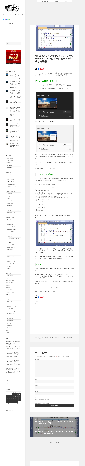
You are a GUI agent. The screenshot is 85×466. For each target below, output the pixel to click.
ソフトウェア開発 (10, 226)
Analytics (9, 160)
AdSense (9, 158)
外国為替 (9, 320)
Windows (8, 172)
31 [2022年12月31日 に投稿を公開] (17, 401)
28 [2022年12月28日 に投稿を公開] (11, 401)
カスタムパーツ (10, 270)
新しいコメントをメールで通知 (42, 399)
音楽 (7, 330)
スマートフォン (10, 261)
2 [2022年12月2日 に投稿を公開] (15, 394)
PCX (8, 268)
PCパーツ (9, 249)
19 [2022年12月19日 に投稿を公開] (7, 400)
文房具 (7, 278)
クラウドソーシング (11, 304)
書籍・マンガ (9, 282)
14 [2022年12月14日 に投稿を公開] (11, 398)
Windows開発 (10, 233)
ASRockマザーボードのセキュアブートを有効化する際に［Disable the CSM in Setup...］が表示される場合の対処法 (15, 84)
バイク (7, 266)
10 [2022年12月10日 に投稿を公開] (17, 396)
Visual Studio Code (11, 222)
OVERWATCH (10, 181)
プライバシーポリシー (10, 410)
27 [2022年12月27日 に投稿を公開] (9, 401)
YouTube (9, 207)
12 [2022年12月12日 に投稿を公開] (7, 398)
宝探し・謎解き (10, 191)
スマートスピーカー (11, 259)
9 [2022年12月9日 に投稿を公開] (15, 396)
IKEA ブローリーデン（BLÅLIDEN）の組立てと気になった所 (15, 145)
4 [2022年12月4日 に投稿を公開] (19, 394)
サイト (36, 391)
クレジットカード (10, 306)
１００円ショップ (10, 296)
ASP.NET (9, 165)
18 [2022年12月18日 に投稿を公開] (19, 398)
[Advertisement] (13, 33)
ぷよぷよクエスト (10, 186)
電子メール (9, 215)
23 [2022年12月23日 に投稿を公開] (15, 400)
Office (8, 219)
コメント (37, 359)
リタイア (9, 315)
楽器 (8, 332)
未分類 (7, 285)
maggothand (48, 337)
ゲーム (7, 177)
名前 (36, 379)
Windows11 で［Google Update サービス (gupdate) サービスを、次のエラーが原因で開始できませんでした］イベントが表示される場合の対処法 (15, 111)
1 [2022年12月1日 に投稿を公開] (13, 394)
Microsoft (9, 203)
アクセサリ (9, 256)
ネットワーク (10, 263)
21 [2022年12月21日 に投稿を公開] (11, 400)
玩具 (7, 287)
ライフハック (10, 313)
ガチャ (8, 289)
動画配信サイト (10, 212)
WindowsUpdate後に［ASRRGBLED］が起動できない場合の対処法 (15, 125)
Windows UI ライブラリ (14, 238)
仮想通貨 (9, 318)
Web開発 (8, 162)
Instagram (9, 200)
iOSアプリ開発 (10, 231)
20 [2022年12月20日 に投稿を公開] (9, 400)
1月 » (18, 403)
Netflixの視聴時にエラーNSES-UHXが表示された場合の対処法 (15, 131)
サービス (8, 193)
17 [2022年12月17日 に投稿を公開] (17, 398)
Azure (8, 174)
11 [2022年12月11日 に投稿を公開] (19, 396)
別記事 (70, 162)
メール (37, 385)
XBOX (8, 254)
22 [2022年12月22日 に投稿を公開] (13, 400)
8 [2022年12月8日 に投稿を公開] (13, 396)
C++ (9, 242)
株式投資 (9, 323)
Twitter (8, 205)
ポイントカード (10, 311)
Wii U (8, 251)
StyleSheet (9, 170)
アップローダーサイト (11, 210)
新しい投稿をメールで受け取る (42, 403)
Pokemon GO (10, 184)
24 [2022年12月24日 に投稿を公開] (17, 400)
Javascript (9, 167)
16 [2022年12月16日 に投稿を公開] (15, 398)
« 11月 (8, 403)
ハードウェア (9, 244)
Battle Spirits (9, 179)
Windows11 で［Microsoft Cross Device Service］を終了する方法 (15, 102)
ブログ (7, 273)
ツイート (8, 383)
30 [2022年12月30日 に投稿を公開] (15, 401)
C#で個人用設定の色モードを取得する (46, 168)
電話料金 (9, 325)
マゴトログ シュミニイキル (13, 14)
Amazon (8, 198)
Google (7, 155)
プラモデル (9, 292)
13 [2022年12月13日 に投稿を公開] (9, 398)
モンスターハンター (11, 188)
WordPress (9, 275)
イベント (9, 301)
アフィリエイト (10, 299)
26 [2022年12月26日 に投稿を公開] (7, 401)
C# (8, 236)
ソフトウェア (9, 217)
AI (7, 196)
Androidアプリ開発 (11, 229)
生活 (7, 294)
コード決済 (9, 308)
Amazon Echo (10, 247)
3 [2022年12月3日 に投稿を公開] (17, 394)
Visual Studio (47, 339)
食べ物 (8, 327)
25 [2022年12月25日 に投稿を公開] (19, 400)
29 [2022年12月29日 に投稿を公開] (13, 401)
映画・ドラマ (9, 280)
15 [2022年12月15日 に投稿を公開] (13, 398)
